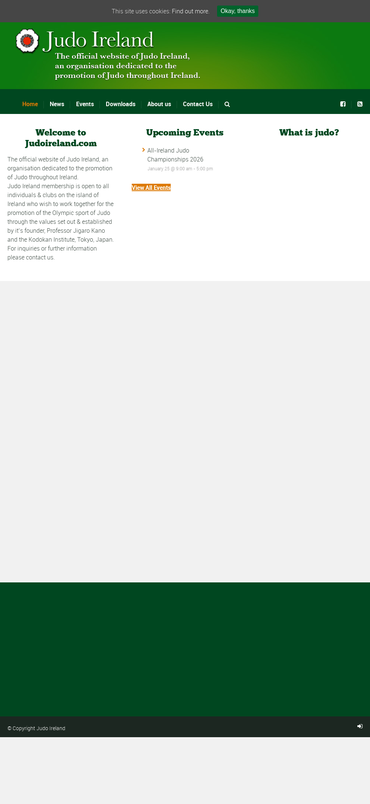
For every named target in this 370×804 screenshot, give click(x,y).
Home (30, 104)
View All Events (151, 187)
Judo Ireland (50, 728)
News (57, 104)
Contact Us (198, 104)
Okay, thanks (237, 11)
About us (159, 104)
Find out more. (191, 11)
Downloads (120, 104)
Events (85, 104)
